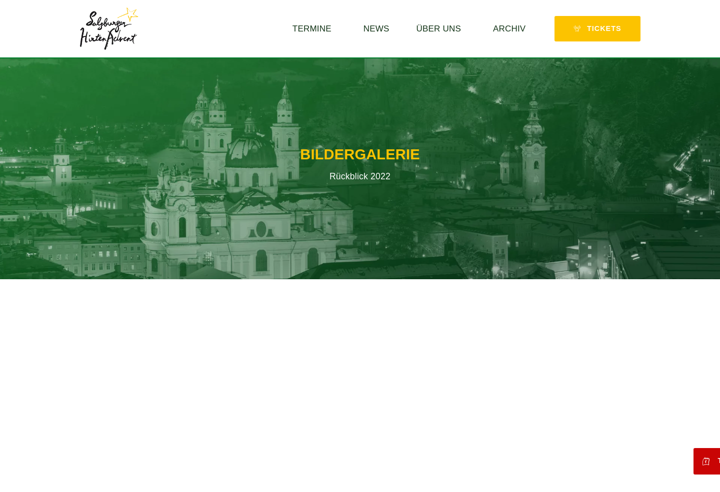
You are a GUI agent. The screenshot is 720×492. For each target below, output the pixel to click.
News (377, 28)
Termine (314, 29)
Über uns (441, 29)
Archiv (511, 29)
